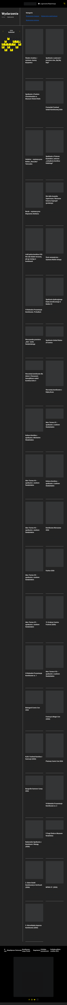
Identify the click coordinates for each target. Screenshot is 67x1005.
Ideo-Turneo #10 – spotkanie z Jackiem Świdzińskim (53, 674)
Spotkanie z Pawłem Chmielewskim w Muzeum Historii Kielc (32, 96)
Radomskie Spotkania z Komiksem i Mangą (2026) (33, 844)
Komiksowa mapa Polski (26, 949)
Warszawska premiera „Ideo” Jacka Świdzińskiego (33, 342)
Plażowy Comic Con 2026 (54, 761)
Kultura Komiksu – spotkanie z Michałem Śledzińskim (32, 437)
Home (3, 17)
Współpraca (11, 949)
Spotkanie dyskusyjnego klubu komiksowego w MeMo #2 (54, 302)
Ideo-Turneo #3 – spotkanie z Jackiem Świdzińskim (53, 425)
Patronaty (18, 949)
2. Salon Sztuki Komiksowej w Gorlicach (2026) (33, 885)
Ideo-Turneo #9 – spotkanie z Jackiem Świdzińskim (32, 624)
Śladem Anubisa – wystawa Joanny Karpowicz (31, 60)
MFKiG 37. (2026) (51, 887)
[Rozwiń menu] (64, 3)
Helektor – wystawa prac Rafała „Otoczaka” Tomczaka (33, 161)
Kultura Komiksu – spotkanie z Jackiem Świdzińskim (53, 483)
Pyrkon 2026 (50, 571)
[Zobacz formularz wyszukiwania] (59, 3)
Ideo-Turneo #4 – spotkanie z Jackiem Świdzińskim (32, 483)
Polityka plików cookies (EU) (55, 949)
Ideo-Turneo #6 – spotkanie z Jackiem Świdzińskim (32, 530)
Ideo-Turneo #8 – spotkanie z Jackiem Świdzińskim (32, 577)
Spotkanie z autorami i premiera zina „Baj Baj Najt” (53, 60)
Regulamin (36, 949)
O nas (5, 949)
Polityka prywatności (45, 949)
